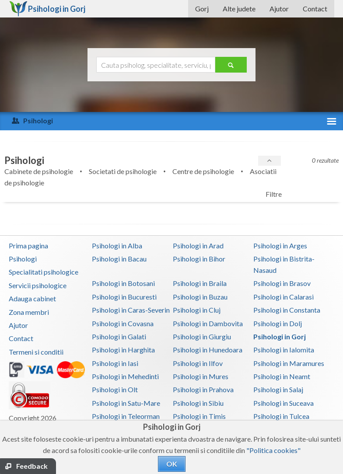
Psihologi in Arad (198, 245)
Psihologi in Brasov (282, 283)
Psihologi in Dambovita (208, 323)
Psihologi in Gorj (279, 336)
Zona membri (29, 312)
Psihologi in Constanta (286, 310)
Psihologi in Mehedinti (125, 376)
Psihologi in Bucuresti (124, 297)
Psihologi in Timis (199, 416)
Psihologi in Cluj (196, 310)
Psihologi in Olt (115, 389)
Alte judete (239, 8)
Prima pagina (28, 245)
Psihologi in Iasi (115, 363)
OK (171, 464)
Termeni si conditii (36, 352)
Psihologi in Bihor (199, 258)
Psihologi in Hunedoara (207, 349)
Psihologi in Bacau (119, 258)
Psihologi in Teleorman (126, 416)
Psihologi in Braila (200, 283)
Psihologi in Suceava (283, 403)
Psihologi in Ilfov (198, 363)
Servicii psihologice (37, 285)
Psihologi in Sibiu (198, 403)
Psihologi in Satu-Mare (126, 403)
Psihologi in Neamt (281, 376)
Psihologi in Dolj (277, 323)
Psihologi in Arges (280, 245)
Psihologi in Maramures (288, 363)
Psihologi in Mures (200, 376)
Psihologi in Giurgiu (202, 336)
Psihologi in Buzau (200, 297)
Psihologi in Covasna (123, 323)
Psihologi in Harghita (123, 349)
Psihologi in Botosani (123, 283)
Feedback (32, 466)
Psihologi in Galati (119, 336)
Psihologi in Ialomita (283, 349)
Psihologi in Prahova (203, 389)
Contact (315, 8)
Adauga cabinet (32, 298)
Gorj (202, 8)
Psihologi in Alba (117, 245)
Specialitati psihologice (43, 272)
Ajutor (279, 8)
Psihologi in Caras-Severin (131, 310)
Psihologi (23, 258)
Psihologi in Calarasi (283, 297)
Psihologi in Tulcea (281, 416)
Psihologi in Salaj (278, 389)
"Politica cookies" (273, 450)
